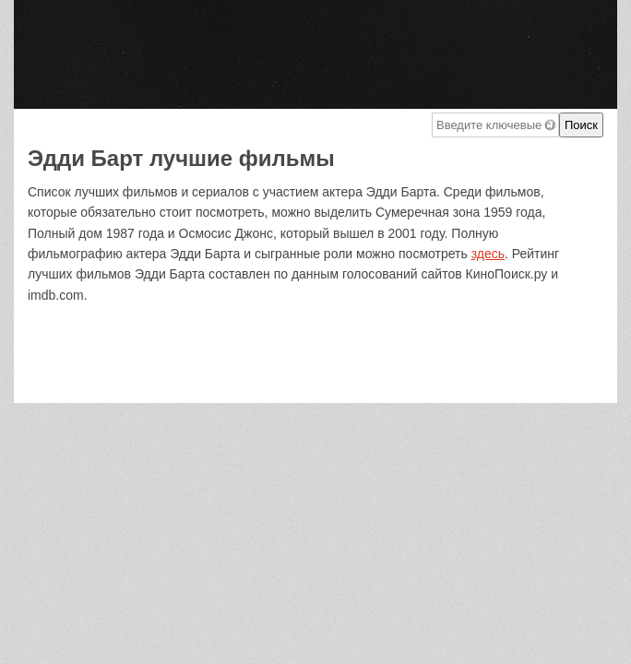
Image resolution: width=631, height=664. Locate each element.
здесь (488, 253)
